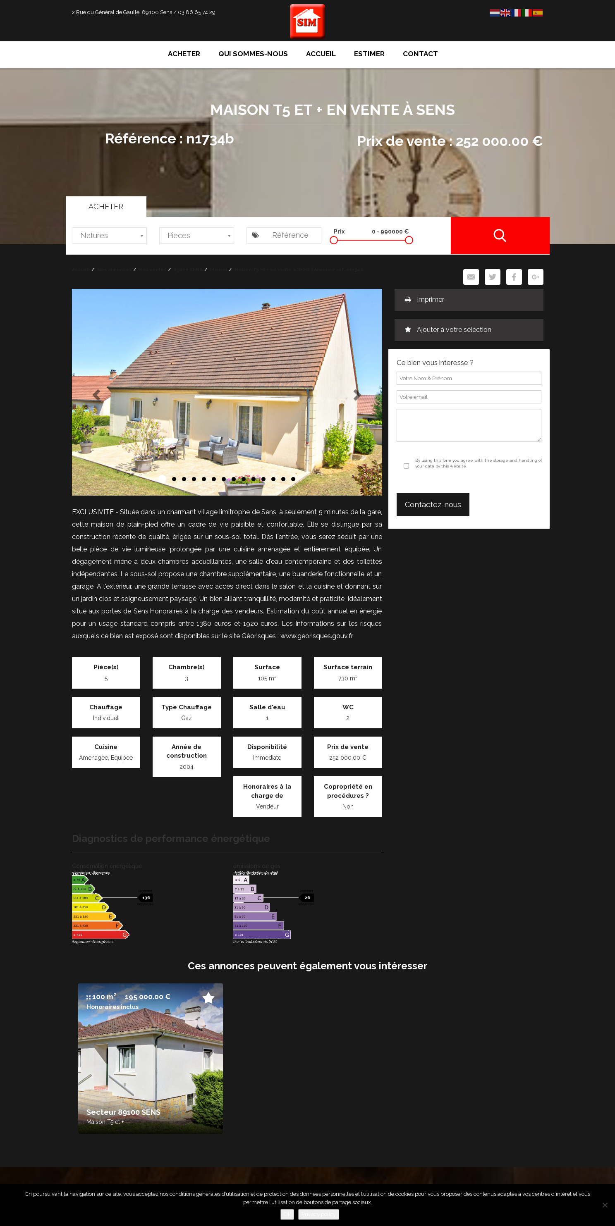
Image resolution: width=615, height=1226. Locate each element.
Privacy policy (319, 1214)
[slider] (334, 240)
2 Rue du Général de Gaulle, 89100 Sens (122, 12)
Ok (287, 1214)
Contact (420, 54)
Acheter (184, 54)
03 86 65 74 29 (196, 12)
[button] (95, 392)
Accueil (321, 54)
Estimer (369, 54)
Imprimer (424, 299)
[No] (605, 1205)
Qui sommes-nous (253, 54)
